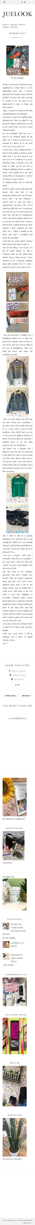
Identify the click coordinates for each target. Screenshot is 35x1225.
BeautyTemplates (11, 1220)
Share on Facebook (18, 671)
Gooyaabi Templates (27, 1220)
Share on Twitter (19, 675)
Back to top (27, 1223)
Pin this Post (19, 679)
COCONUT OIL (8, 877)
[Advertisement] (17, 1191)
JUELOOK (17, 14)
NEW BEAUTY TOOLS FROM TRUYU (16, 958)
